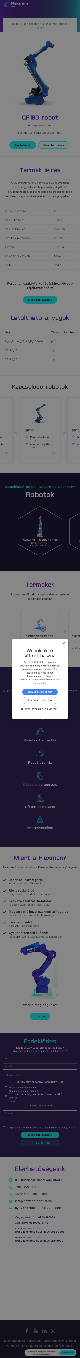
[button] (40, 709)
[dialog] (40, 679)
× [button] (64, 643)
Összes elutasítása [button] (39, 700)
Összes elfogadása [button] (40, 692)
